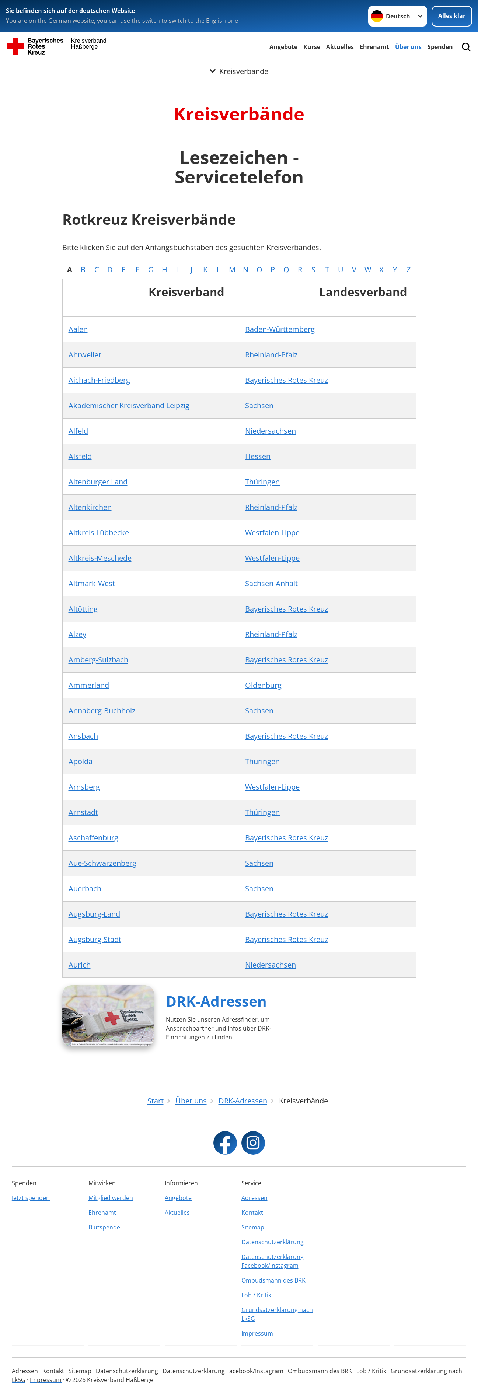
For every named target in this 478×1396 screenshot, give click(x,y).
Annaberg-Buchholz (102, 711)
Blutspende (104, 1227)
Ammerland (89, 685)
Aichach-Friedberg (99, 380)
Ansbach (83, 736)
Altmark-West (92, 583)
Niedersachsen (270, 431)
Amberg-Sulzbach (98, 660)
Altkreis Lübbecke (99, 533)
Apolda (81, 761)
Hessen (258, 456)
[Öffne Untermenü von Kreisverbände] (239, 71)
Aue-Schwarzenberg (102, 863)
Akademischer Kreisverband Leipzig (129, 405)
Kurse (311, 47)
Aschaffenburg (93, 838)
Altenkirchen (90, 507)
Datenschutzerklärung (272, 1242)
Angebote (283, 47)
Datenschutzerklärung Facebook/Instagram (272, 1261)
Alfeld (78, 431)
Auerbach (85, 888)
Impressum (257, 1333)
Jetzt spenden (31, 1198)
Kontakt (252, 1212)
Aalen (78, 329)
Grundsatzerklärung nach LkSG (277, 1314)
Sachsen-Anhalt (271, 583)
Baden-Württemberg (280, 329)
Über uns (408, 47)
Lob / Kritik (256, 1295)
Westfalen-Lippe (272, 533)
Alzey (77, 634)
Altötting (83, 609)
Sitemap (252, 1227)
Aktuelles (340, 47)
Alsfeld (80, 456)
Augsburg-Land (94, 914)
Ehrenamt (374, 47)
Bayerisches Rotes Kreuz (286, 380)
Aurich (80, 965)
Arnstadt (83, 812)
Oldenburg (263, 685)
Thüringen (262, 482)
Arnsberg (84, 787)
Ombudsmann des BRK (273, 1280)
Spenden (440, 47)
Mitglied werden (110, 1198)
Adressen (254, 1198)
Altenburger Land (98, 482)
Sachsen (259, 405)
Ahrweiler (85, 355)
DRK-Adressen (216, 1001)
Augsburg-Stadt (95, 939)
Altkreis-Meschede (100, 558)
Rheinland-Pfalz (271, 355)
